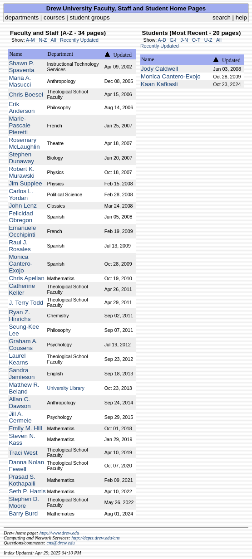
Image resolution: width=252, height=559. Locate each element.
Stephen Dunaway (21, 158)
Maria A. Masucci (20, 81)
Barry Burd (23, 513)
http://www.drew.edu (59, 532)
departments (22, 17)
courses (54, 17)
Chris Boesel (26, 94)
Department (61, 54)
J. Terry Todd (26, 302)
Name (15, 54)
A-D (162, 40)
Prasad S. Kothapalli (22, 480)
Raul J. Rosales (19, 246)
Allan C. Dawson (19, 402)
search (221, 17)
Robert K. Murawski (21, 172)
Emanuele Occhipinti (22, 231)
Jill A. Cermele (20, 417)
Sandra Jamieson (22, 373)
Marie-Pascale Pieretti (19, 125)
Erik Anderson (22, 107)
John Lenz (23, 205)
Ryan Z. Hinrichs (19, 315)
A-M (30, 40)
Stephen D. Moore (24, 502)
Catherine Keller (22, 289)
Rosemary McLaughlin (24, 143)
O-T (196, 40)
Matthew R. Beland (24, 388)
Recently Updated (79, 40)
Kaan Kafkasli (159, 84)
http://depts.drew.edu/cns (95, 537)
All (53, 40)
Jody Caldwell (159, 68)
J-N (184, 40)
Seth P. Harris (27, 491)
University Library (65, 388)
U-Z (208, 40)
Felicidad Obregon (21, 217)
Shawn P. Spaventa (21, 66)
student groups (90, 17)
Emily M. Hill (25, 428)
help (241, 17)
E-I (173, 40)
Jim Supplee (25, 183)
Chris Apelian (26, 278)
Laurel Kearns (18, 359)
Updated (122, 55)
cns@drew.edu (60, 542)
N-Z (43, 40)
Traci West (23, 452)
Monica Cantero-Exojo (20, 263)
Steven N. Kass (22, 439)
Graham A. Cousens (23, 344)
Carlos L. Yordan (21, 194)
